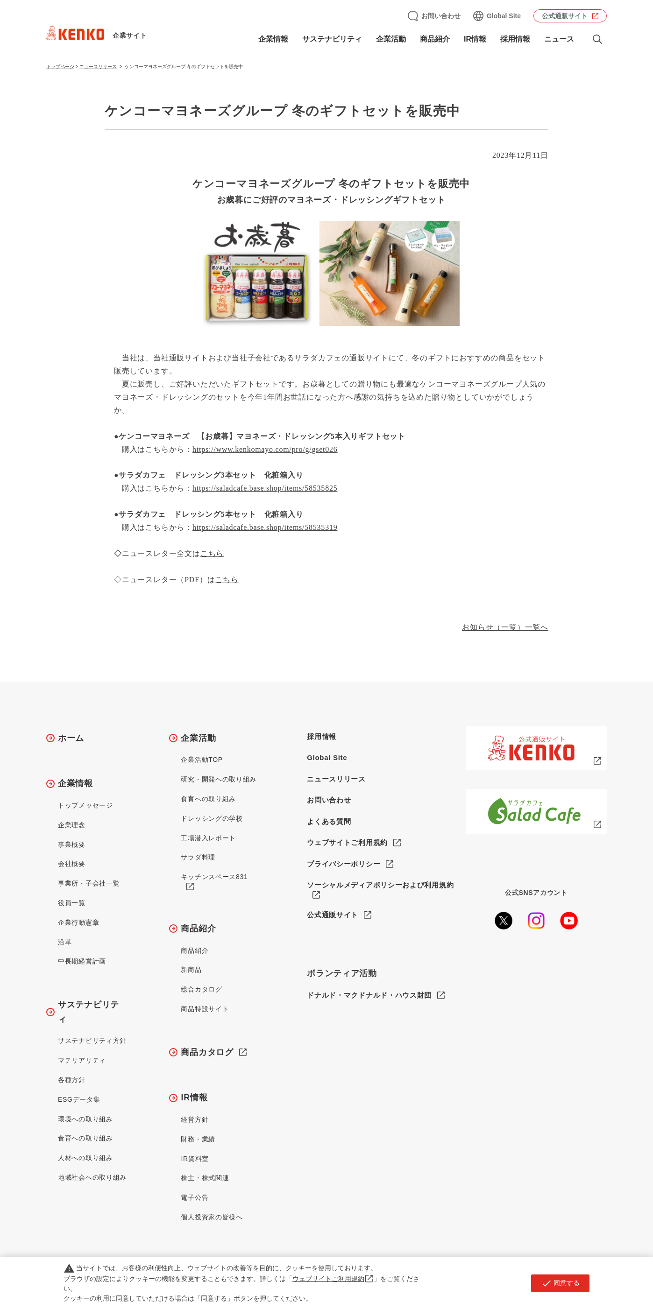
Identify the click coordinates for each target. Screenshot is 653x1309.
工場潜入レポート (208, 838)
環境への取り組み (85, 1119)
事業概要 (71, 844)
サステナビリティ (332, 39)
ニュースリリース (98, 66)
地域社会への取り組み (92, 1177)
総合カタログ (201, 989)
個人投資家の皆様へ (211, 1217)
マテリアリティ (82, 1060)
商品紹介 (435, 39)
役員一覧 (71, 903)
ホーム (71, 738)
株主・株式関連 (205, 1178)
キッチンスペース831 (214, 876)
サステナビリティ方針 (92, 1040)
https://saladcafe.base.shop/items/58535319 (264, 527)
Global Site (504, 16)
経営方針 (194, 1119)
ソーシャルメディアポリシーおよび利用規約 (380, 885)
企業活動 (391, 39)
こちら (226, 580)
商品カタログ (207, 1052)
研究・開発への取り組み (218, 779)
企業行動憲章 (78, 922)
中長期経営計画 (82, 961)
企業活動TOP (201, 759)
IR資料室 (195, 1158)
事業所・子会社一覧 (89, 883)
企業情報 (273, 39)
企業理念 (71, 825)
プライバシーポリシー (343, 864)
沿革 (64, 942)
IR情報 (475, 39)
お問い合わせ (441, 16)
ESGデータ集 (79, 1099)
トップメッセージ (85, 805)
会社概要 (71, 863)
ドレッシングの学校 (211, 818)
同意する (560, 1283)
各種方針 (71, 1080)
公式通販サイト (565, 16)
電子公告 (194, 1197)
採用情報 (515, 39)
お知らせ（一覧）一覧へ (505, 627)
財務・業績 (198, 1139)
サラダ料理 (198, 857)
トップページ (60, 66)
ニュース (559, 39)
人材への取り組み (85, 1157)
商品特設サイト (205, 1009)
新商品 (191, 969)
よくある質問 (329, 821)
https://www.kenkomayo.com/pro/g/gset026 (265, 449)
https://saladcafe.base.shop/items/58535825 (264, 488)
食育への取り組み (85, 1138)
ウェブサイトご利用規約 (347, 842)
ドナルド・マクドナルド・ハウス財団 (369, 995)
